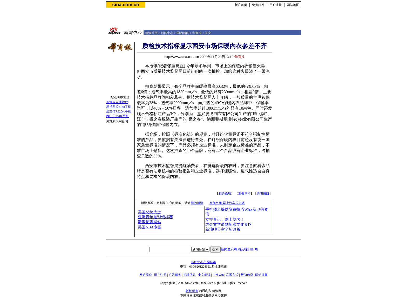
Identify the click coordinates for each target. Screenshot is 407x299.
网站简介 (145, 275)
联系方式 (232, 275)
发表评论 (244, 193)
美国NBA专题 (149, 227)
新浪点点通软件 (117, 102)
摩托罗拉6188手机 (118, 107)
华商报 (197, 33)
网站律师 (261, 275)
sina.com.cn (125, 4)
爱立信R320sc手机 (118, 111)
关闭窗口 (263, 193)
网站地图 (293, 5)
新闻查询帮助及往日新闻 (239, 249)
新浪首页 (241, 5)
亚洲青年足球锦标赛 (155, 217)
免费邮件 (258, 5)
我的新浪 (197, 203)
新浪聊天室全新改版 (222, 229)
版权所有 (192, 291)
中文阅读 (204, 275)
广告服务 (175, 275)
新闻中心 (167, 33)
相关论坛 (225, 193)
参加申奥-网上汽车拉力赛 (227, 203)
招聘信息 (189, 275)
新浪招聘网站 (149, 222)
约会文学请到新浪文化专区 (228, 224)
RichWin (218, 275)
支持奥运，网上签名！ (224, 219)
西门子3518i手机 (117, 116)
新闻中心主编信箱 (203, 262)
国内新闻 (183, 33)
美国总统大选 (149, 212)
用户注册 (275, 5)
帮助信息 (247, 275)
